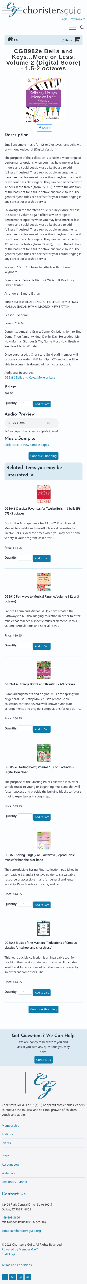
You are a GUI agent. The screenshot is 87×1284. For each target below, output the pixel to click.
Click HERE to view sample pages (27, 445)
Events (6, 1143)
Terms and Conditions (17, 1265)
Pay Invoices (77, 19)
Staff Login (9, 1254)
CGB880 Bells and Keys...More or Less (30, 377)
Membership (10, 1126)
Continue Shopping (43, 456)
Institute (7, 1134)
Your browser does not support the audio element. (32, 423)
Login (64, 19)
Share (44, 128)
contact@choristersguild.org (21, 1231)
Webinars (8, 1173)
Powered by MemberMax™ (20, 1249)
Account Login (11, 1164)
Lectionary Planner (14, 1182)
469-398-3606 (11, 1217)
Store (5, 1156)
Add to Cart (42, 404)
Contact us (43, 1060)
